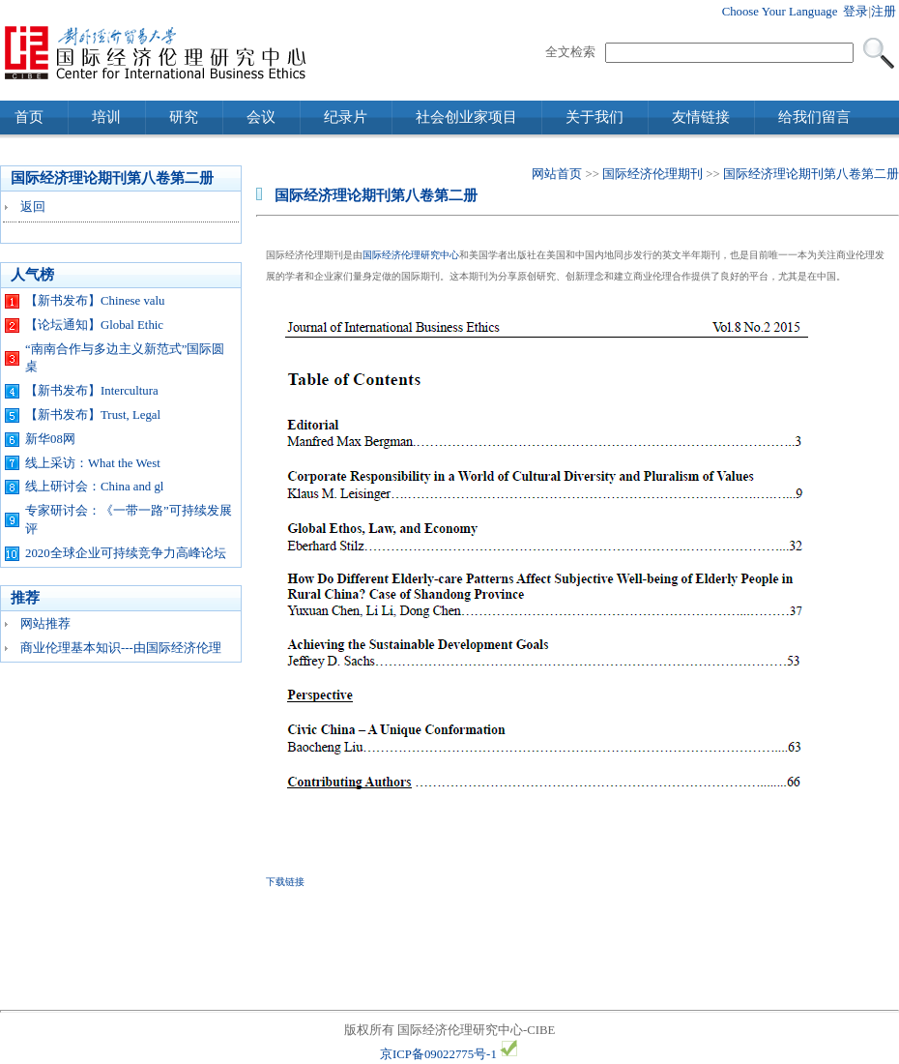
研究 (183, 117)
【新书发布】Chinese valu (94, 301)
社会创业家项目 (466, 117)
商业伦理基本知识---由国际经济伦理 (120, 648)
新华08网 (50, 439)
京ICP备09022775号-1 (438, 1054)
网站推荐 (45, 624)
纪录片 (345, 117)
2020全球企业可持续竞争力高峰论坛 (125, 553)
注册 (883, 11)
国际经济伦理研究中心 (410, 255)
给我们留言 (814, 117)
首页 (29, 117)
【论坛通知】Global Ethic (94, 325)
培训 (106, 117)
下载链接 (285, 881)
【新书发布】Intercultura (92, 391)
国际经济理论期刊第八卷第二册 (811, 174)
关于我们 (595, 117)
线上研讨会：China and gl (94, 486)
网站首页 (557, 174)
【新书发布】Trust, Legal (92, 415)
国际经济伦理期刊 (652, 174)
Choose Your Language (780, 11)
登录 (855, 11)
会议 (261, 117)
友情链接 (701, 117)
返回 (32, 207)
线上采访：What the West (92, 463)
